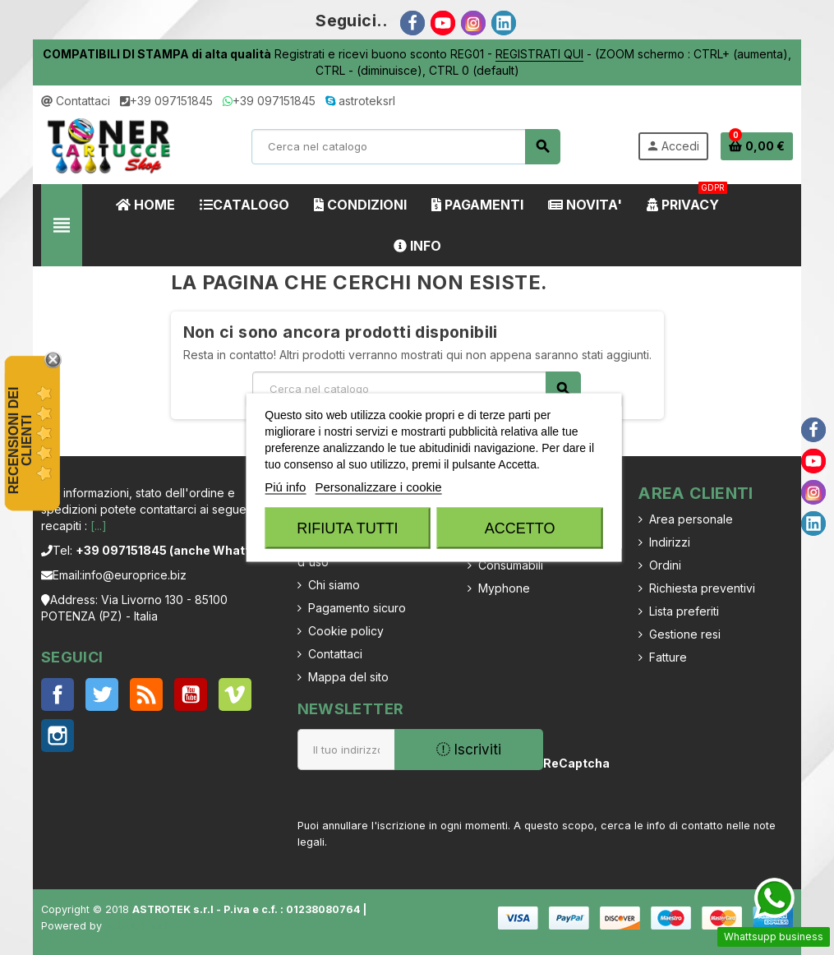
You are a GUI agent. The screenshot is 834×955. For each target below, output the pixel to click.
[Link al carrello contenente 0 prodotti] (757, 146)
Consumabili (510, 565)
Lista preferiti (684, 611)
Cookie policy (346, 631)
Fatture (668, 657)
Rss (146, 694)
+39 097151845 (166, 101)
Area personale (691, 519)
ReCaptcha (572, 763)
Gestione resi (685, 634)
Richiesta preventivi (702, 588)
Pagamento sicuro (357, 608)
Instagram (57, 735)
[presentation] (705, 775)
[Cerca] (405, 146)
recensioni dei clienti (20, 441)
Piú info (285, 487)
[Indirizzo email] (345, 749)
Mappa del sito (348, 677)
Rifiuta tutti (347, 528)
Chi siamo (334, 585)
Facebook (57, 694)
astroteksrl (360, 101)
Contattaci (75, 101)
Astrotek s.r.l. (137, 926)
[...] (98, 526)
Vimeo (235, 694)
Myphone (504, 588)
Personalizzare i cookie (378, 487)
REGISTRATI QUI (539, 54)
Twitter (101, 694)
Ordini (665, 565)
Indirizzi (669, 542)
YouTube (190, 694)
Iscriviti (468, 749)
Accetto (520, 528)
